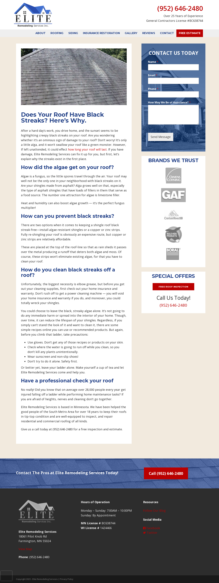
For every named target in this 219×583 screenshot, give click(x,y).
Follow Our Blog (154, 510)
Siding (73, 33)
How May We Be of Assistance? (169, 102)
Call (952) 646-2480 (166, 473)
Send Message (161, 137)
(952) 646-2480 (180, 8)
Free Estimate (189, 33)
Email (152, 75)
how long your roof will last (87, 149)
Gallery (131, 33)
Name (153, 62)
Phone (153, 89)
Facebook (151, 528)
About (40, 33)
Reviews (148, 33)
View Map (25, 549)
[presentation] (6, 576)
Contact (167, 33)
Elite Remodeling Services (45, 579)
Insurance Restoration (101, 33)
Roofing (56, 33)
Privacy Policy (66, 579)
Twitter (150, 533)
